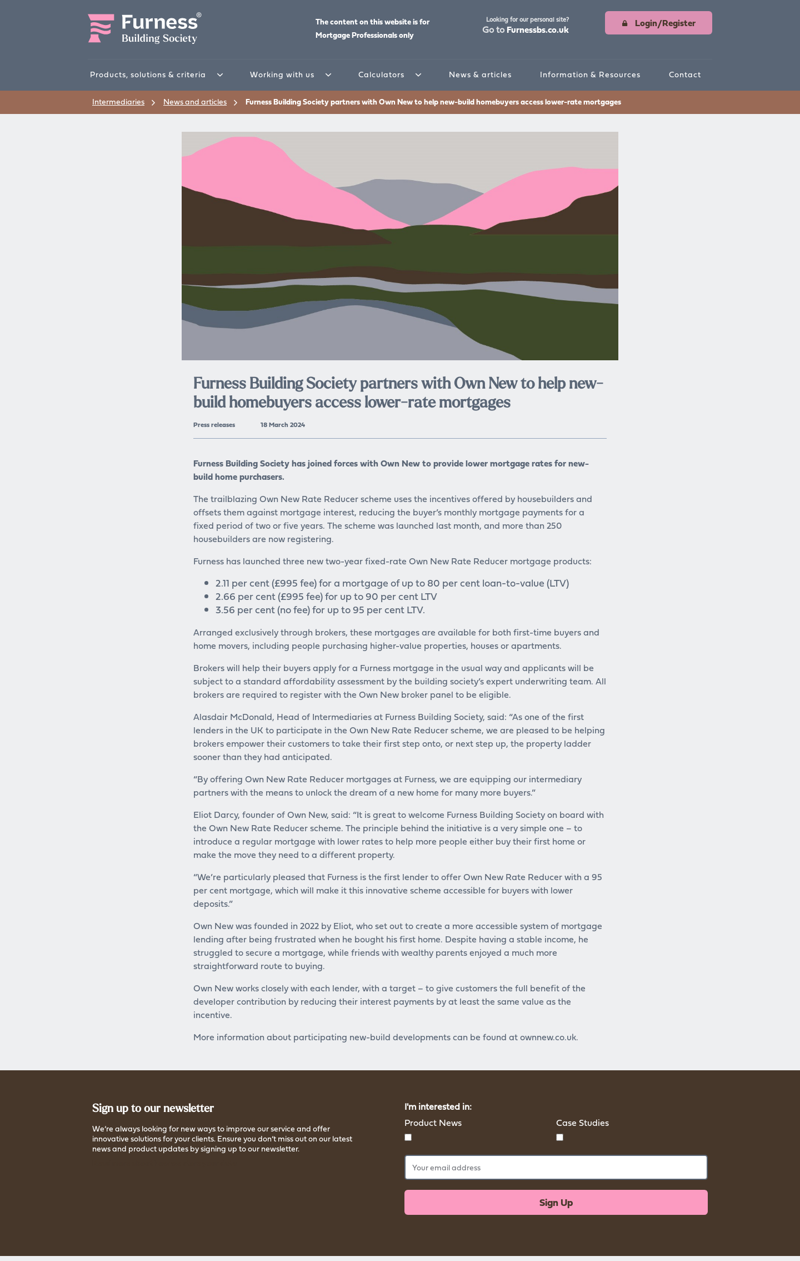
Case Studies (582, 1122)
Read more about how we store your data (164, 1163)
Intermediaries (118, 101)
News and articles (195, 101)
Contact (685, 74)
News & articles (480, 74)
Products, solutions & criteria (148, 74)
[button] (525, 26)
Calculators (381, 74)
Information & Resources (590, 74)
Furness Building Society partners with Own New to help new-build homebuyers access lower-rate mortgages (433, 101)
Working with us (282, 74)
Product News (433, 1122)
